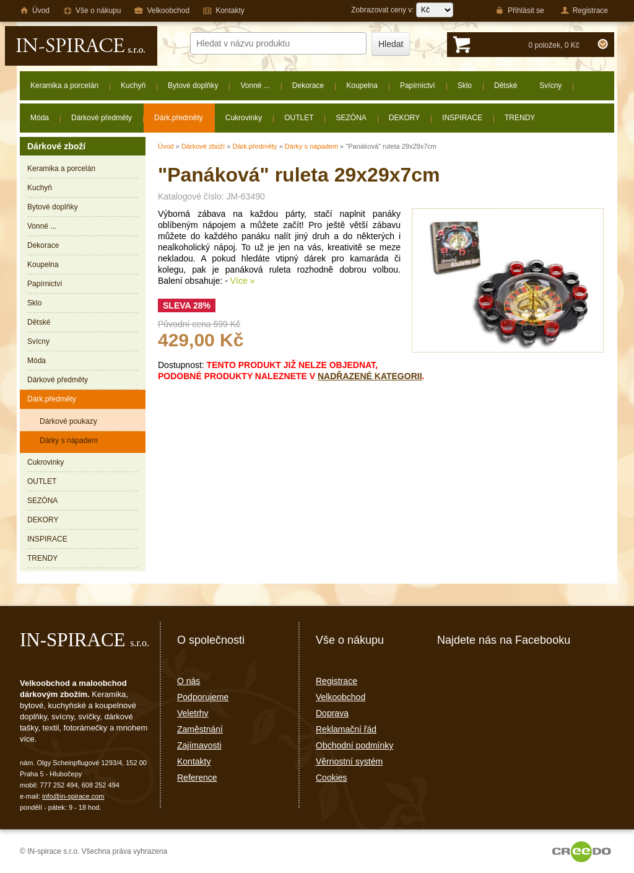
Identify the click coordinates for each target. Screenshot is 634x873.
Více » (242, 281)
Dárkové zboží (203, 146)
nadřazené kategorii (370, 376)
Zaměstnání (200, 729)
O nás (188, 681)
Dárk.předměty (254, 146)
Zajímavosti (199, 745)
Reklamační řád (346, 729)
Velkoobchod (340, 697)
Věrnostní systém (349, 761)
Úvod (166, 146)
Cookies (331, 778)
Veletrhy (193, 713)
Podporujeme (202, 697)
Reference (197, 778)
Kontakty (194, 761)
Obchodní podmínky (354, 745)
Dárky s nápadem (311, 146)
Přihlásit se (519, 10)
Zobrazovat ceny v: (402, 10)
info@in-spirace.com (73, 796)
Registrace (336, 681)
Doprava (332, 713)
